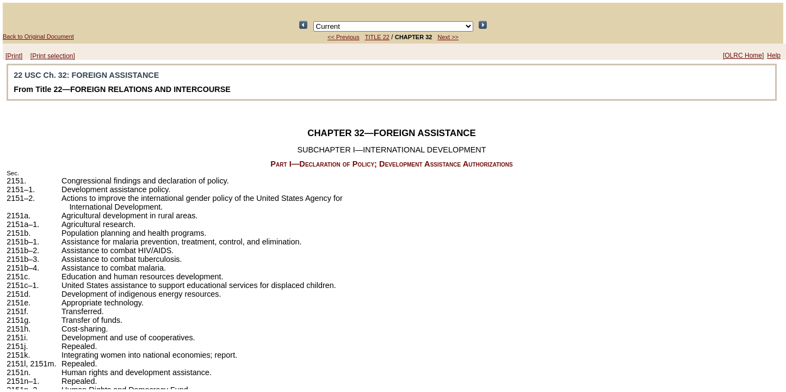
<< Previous (343, 37)
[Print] (13, 56)
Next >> (448, 37)
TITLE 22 (377, 37)
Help (774, 55)
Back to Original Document (38, 36)
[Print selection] (52, 56)
